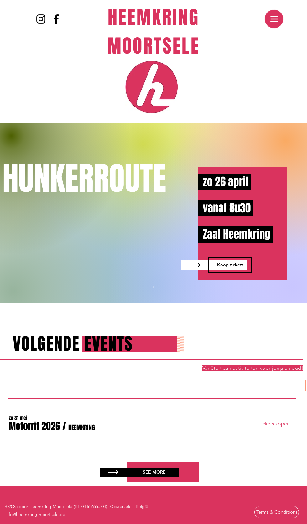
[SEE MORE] (154, 472)
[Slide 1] (153, 287)
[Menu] (274, 19)
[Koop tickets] (230, 265)
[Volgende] (272, 213)
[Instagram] (41, 19)
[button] (34, 426)
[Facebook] (56, 19)
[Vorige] (35, 213)
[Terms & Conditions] (276, 512)
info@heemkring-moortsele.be (35, 514)
